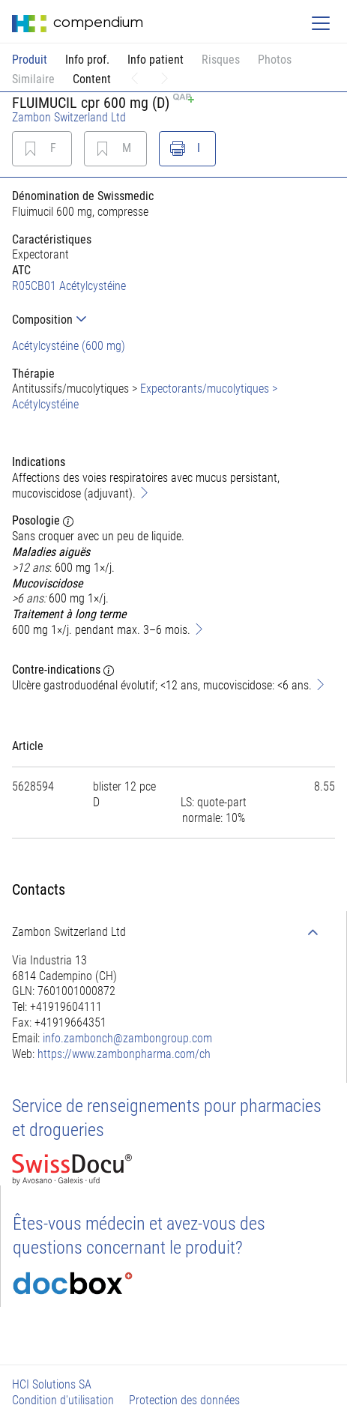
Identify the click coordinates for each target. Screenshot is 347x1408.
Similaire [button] (33, 79)
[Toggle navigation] (321, 23)
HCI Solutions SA (51, 1384)
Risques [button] (221, 59)
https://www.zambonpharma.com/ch (124, 1054)
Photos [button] (275, 59)
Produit (29, 59)
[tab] (173, 319)
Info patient (155, 59)
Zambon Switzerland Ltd (69, 117)
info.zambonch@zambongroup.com (127, 1038)
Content (92, 79)
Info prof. (87, 59)
